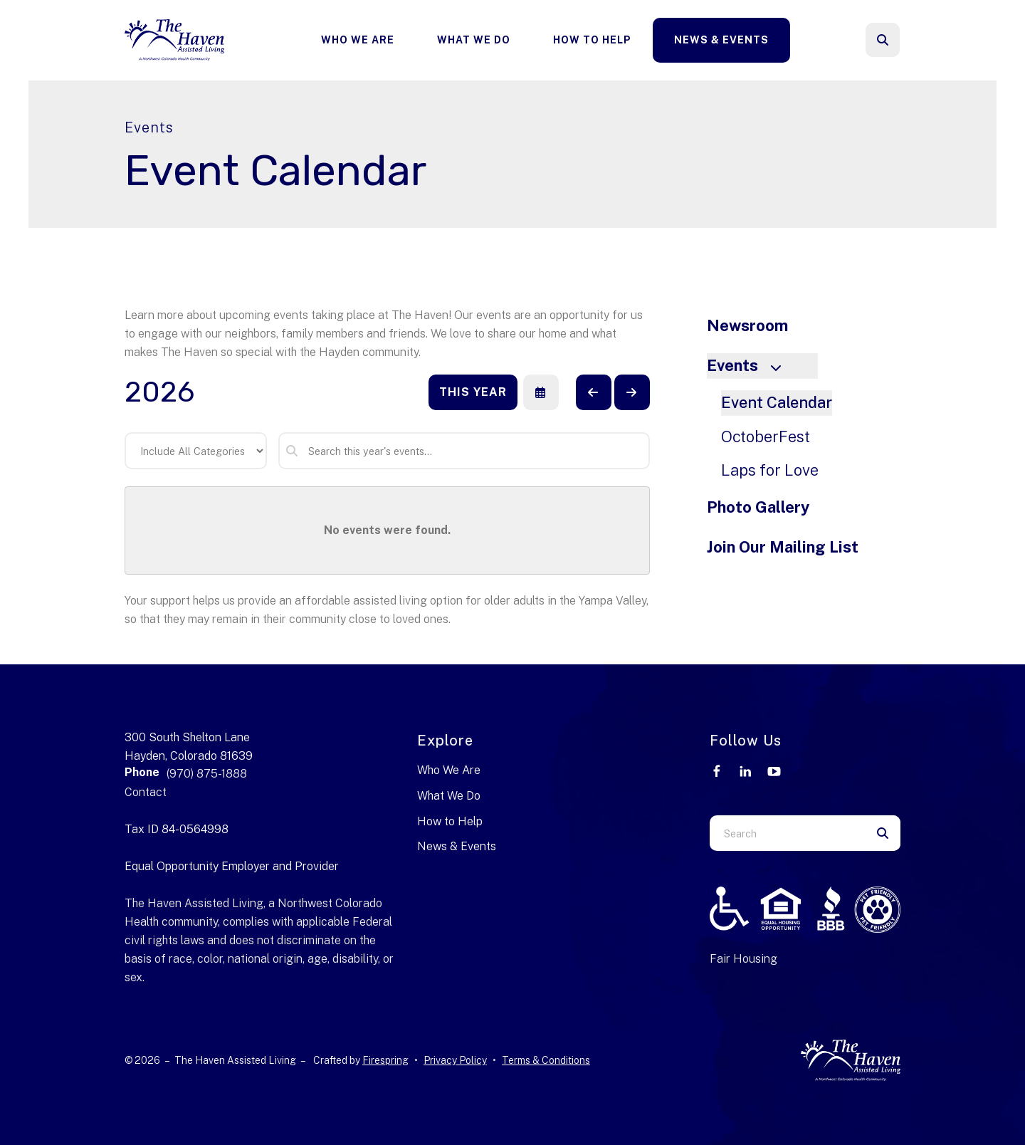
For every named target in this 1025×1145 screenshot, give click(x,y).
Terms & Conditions (546, 1060)
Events (750, 365)
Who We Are (357, 40)
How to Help (450, 821)
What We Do (473, 40)
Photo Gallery (758, 507)
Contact (146, 792)
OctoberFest (765, 436)
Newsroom (747, 325)
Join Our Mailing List (782, 547)
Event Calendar (776, 402)
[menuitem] (358, 40)
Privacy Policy (455, 1060)
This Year (473, 392)
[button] (883, 40)
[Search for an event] (464, 450)
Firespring (385, 1060)
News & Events (721, 40)
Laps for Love (770, 470)
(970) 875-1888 (207, 773)
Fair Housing (743, 959)
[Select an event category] (196, 450)
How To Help (592, 40)
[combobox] (787, 833)
